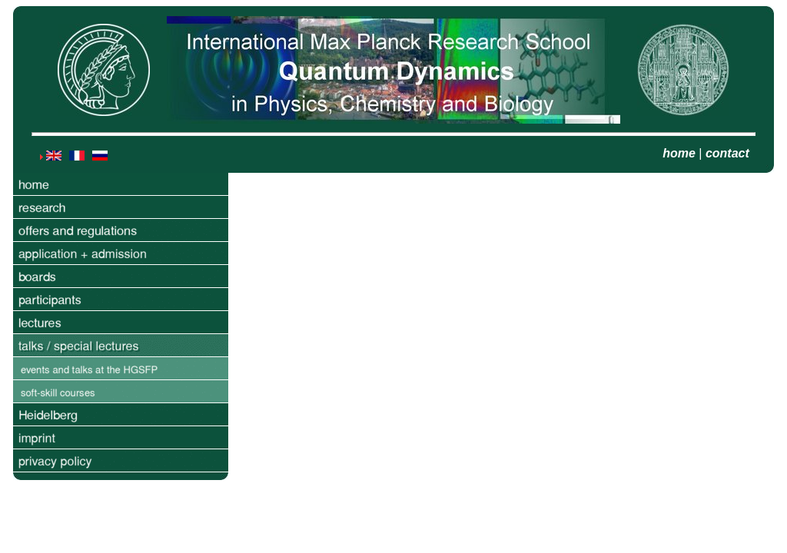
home (679, 153)
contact (727, 153)
